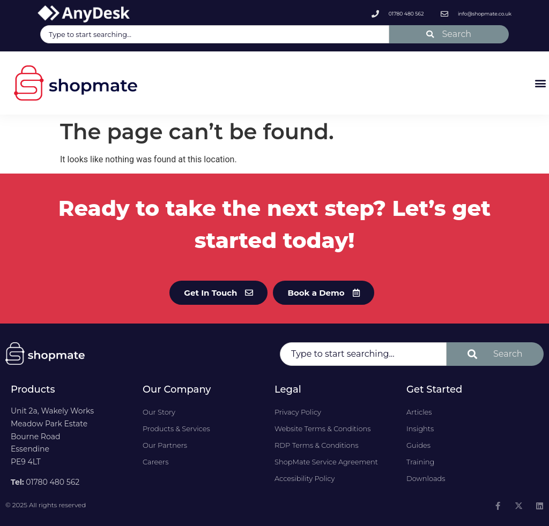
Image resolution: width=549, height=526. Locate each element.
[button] (540, 83)
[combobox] (214, 34)
